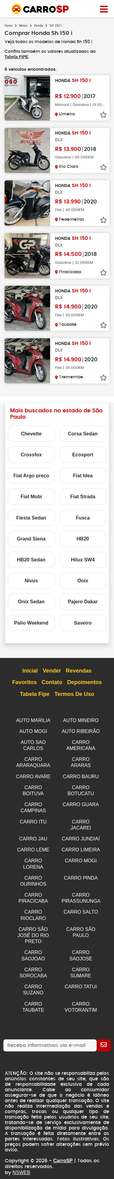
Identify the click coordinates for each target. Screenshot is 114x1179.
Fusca (83, 517)
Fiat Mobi (31, 496)
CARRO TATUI (81, 977)
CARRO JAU (33, 834)
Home (9, 25)
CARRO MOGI (81, 855)
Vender (52, 671)
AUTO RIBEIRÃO (81, 730)
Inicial (30, 671)
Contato (52, 682)
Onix (82, 580)
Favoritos (24, 682)
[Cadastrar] (104, 1035)
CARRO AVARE (33, 774)
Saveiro (83, 622)
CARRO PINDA (81, 872)
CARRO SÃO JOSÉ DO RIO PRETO (33, 927)
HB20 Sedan (31, 559)
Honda (38, 25)
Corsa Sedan (83, 433)
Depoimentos (84, 682)
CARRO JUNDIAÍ (81, 834)
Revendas (79, 671)
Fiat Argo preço (31, 475)
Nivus (31, 580)
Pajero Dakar (83, 601)
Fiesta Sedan (31, 517)
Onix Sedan (31, 601)
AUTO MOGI (33, 730)
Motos (23, 25)
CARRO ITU (33, 818)
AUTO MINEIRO (80, 720)
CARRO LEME (33, 845)
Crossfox (31, 454)
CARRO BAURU (81, 774)
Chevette (31, 433)
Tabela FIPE (16, 56)
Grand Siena (31, 538)
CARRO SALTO (81, 905)
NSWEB (21, 1161)
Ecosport (82, 454)
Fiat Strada (82, 496)
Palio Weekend (31, 622)
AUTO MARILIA (33, 720)
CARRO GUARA (81, 801)
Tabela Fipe (35, 694)
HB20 (83, 538)
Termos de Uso (74, 694)
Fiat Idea (83, 475)
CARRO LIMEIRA (81, 845)
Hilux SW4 (83, 559)
